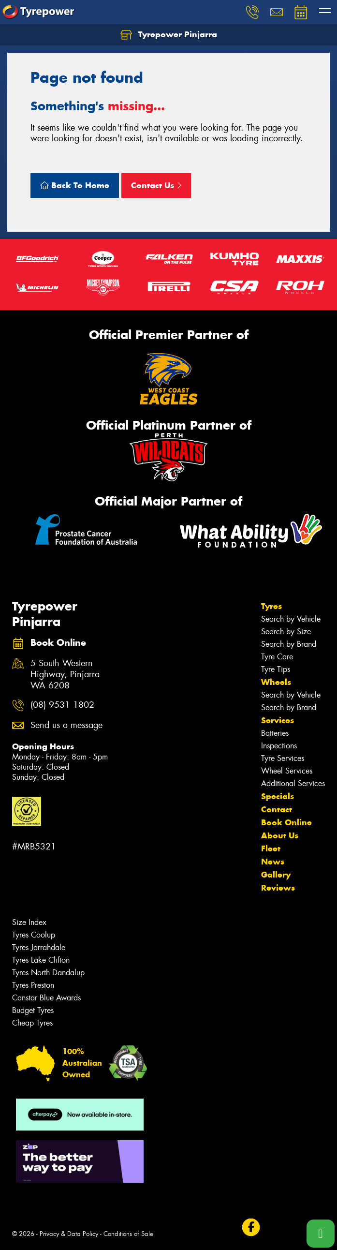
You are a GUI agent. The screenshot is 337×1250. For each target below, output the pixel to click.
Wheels (276, 682)
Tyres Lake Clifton (41, 960)
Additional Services (293, 783)
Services (277, 720)
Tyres (271, 606)
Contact (276, 809)
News (272, 861)
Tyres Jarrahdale (38, 947)
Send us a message (66, 725)
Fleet (270, 848)
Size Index (29, 922)
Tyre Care (277, 657)
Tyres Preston (33, 985)
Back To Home (74, 185)
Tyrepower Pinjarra (168, 35)
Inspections (279, 746)
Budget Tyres (33, 1010)
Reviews (278, 887)
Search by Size (286, 631)
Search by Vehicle (291, 619)
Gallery (276, 874)
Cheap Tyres (32, 1023)
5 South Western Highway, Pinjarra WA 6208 (65, 674)
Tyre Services (282, 758)
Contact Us (156, 185)
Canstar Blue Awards (46, 998)
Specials (277, 796)
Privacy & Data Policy (69, 1234)
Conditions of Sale (128, 1234)
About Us (279, 835)
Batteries (275, 733)
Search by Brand (288, 644)
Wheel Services (286, 771)
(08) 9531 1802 (62, 705)
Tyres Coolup (33, 935)
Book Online (286, 822)
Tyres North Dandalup (48, 972)
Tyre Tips (275, 669)
